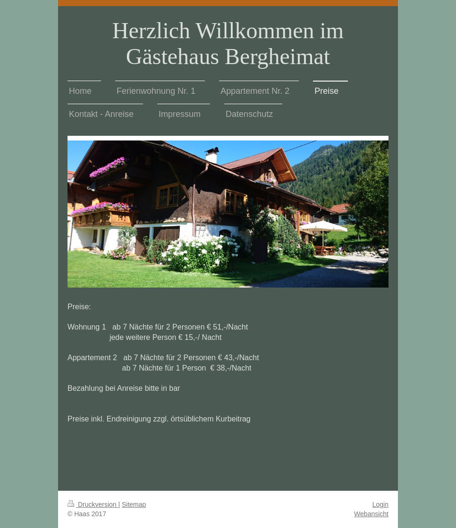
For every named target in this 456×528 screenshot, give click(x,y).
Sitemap (134, 504)
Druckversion (93, 504)
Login (380, 504)
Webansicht (371, 514)
